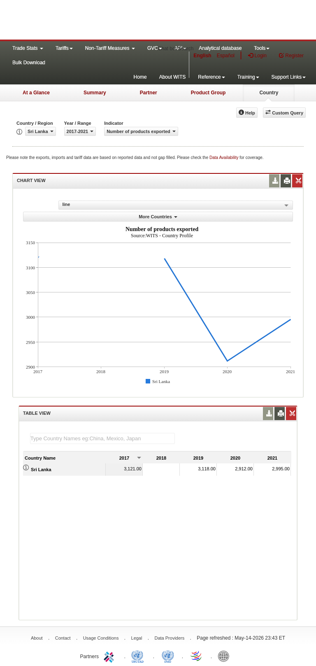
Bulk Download (28, 62)
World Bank (225, 655)
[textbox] (102, 438)
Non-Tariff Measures (110, 48)
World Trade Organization (196, 655)
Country (268, 93)
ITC (110, 655)
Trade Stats (27, 48)
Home (140, 77)
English (202, 55)
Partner (148, 93)
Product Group (208, 93)
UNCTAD (139, 655)
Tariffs (64, 48)
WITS (82, 20)
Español (226, 55)
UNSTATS (168, 655)
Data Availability (224, 157)
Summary (95, 93)
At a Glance (36, 93)
